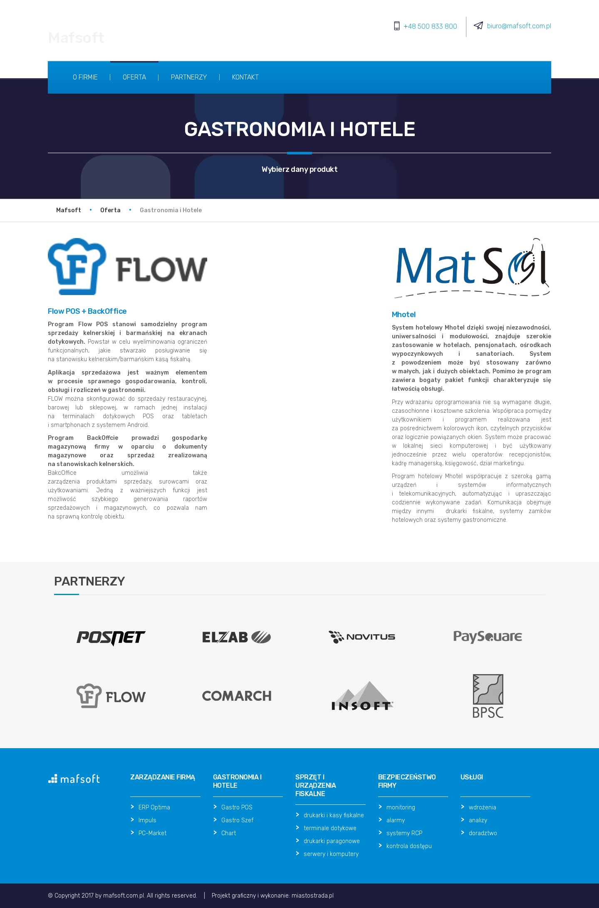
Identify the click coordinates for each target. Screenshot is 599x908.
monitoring (400, 807)
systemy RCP (404, 833)
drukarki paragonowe (332, 841)
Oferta (134, 77)
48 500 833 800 (432, 26)
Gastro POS (236, 807)
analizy (478, 820)
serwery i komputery (331, 854)
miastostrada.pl (313, 895)
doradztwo (483, 833)
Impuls (147, 820)
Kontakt (245, 77)
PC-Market (152, 833)
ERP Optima (154, 807)
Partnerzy (189, 77)
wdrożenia (482, 807)
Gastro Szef (237, 820)
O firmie (85, 77)
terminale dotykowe (330, 828)
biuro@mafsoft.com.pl (519, 26)
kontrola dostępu (409, 846)
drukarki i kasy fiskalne (334, 815)
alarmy (395, 820)
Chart (228, 833)
